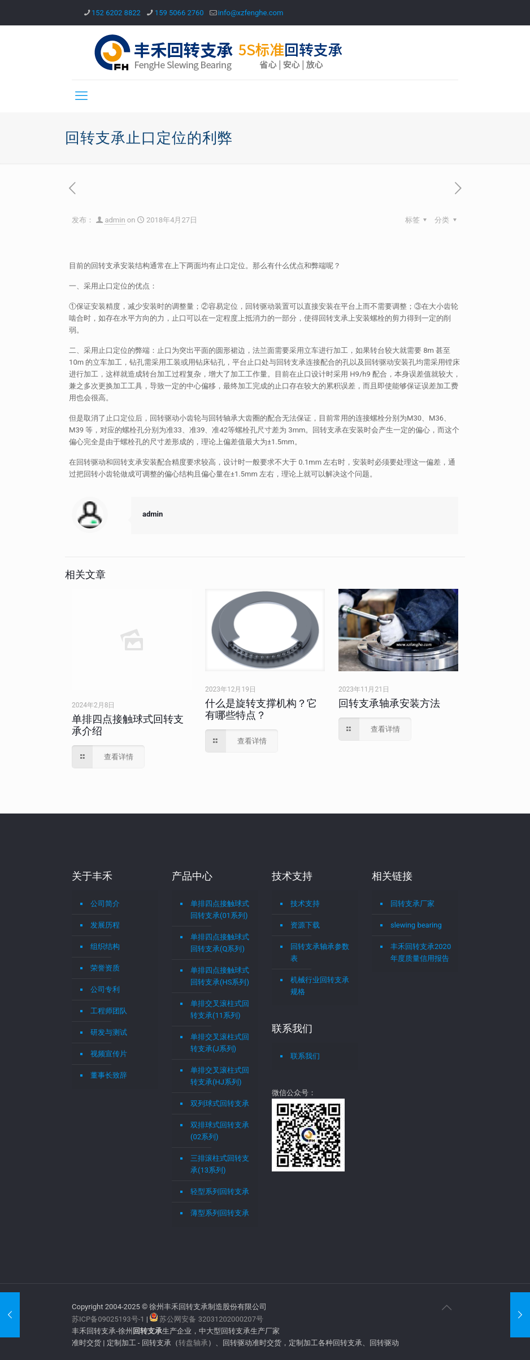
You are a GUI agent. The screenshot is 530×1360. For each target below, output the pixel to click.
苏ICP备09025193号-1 (109, 1319)
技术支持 (305, 903)
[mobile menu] (81, 96)
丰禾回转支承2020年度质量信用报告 (420, 952)
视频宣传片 (108, 1053)
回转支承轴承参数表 (319, 952)
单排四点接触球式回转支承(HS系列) (219, 976)
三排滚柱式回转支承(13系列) (219, 1164)
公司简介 (105, 903)
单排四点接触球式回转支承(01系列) (219, 909)
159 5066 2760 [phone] (179, 12)
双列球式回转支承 (219, 1103)
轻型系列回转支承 (219, 1191)
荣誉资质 (105, 968)
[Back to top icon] (446, 1307)
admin (115, 220)
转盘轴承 (193, 1343)
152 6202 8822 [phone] (116, 12)
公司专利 (105, 989)
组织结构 (105, 946)
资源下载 (305, 925)
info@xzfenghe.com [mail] (251, 12)
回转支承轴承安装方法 (389, 703)
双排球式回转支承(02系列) (219, 1131)
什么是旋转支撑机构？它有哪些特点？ (261, 709)
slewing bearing (416, 925)
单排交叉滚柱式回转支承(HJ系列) (219, 1076)
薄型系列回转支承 (219, 1213)
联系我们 (305, 1056)
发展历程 (105, 925)
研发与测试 (108, 1032)
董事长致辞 (108, 1075)
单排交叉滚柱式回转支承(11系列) (219, 1009)
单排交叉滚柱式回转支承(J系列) (219, 1043)
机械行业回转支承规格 (319, 986)
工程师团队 (108, 1011)
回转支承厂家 (412, 903)
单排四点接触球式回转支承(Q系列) (219, 943)
